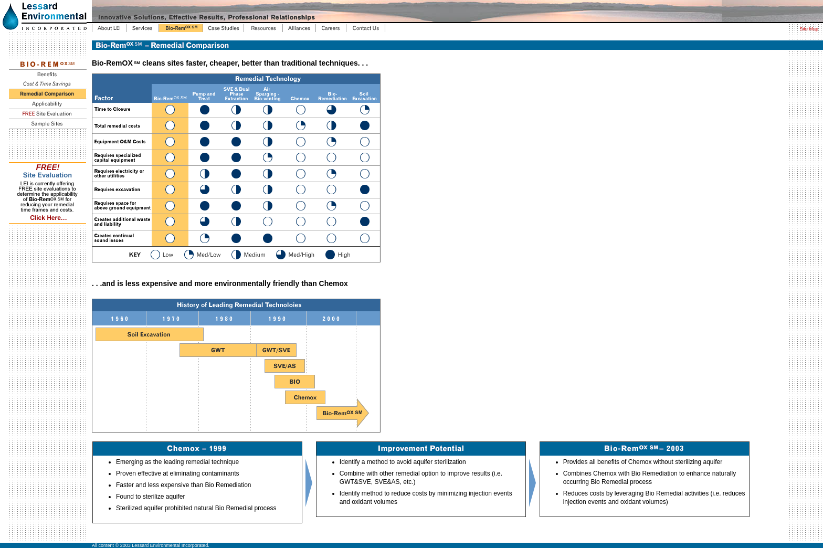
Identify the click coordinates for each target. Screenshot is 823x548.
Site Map (809, 28)
